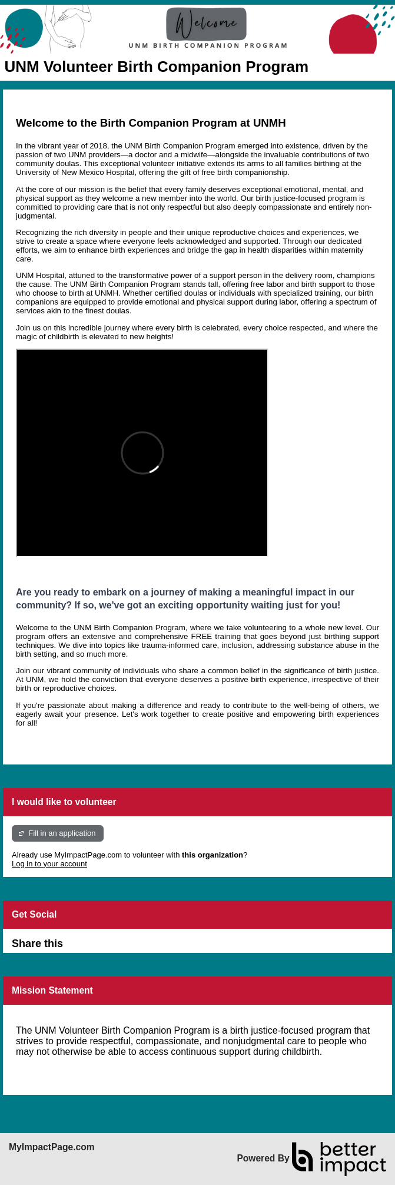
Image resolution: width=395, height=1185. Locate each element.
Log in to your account (49, 863)
